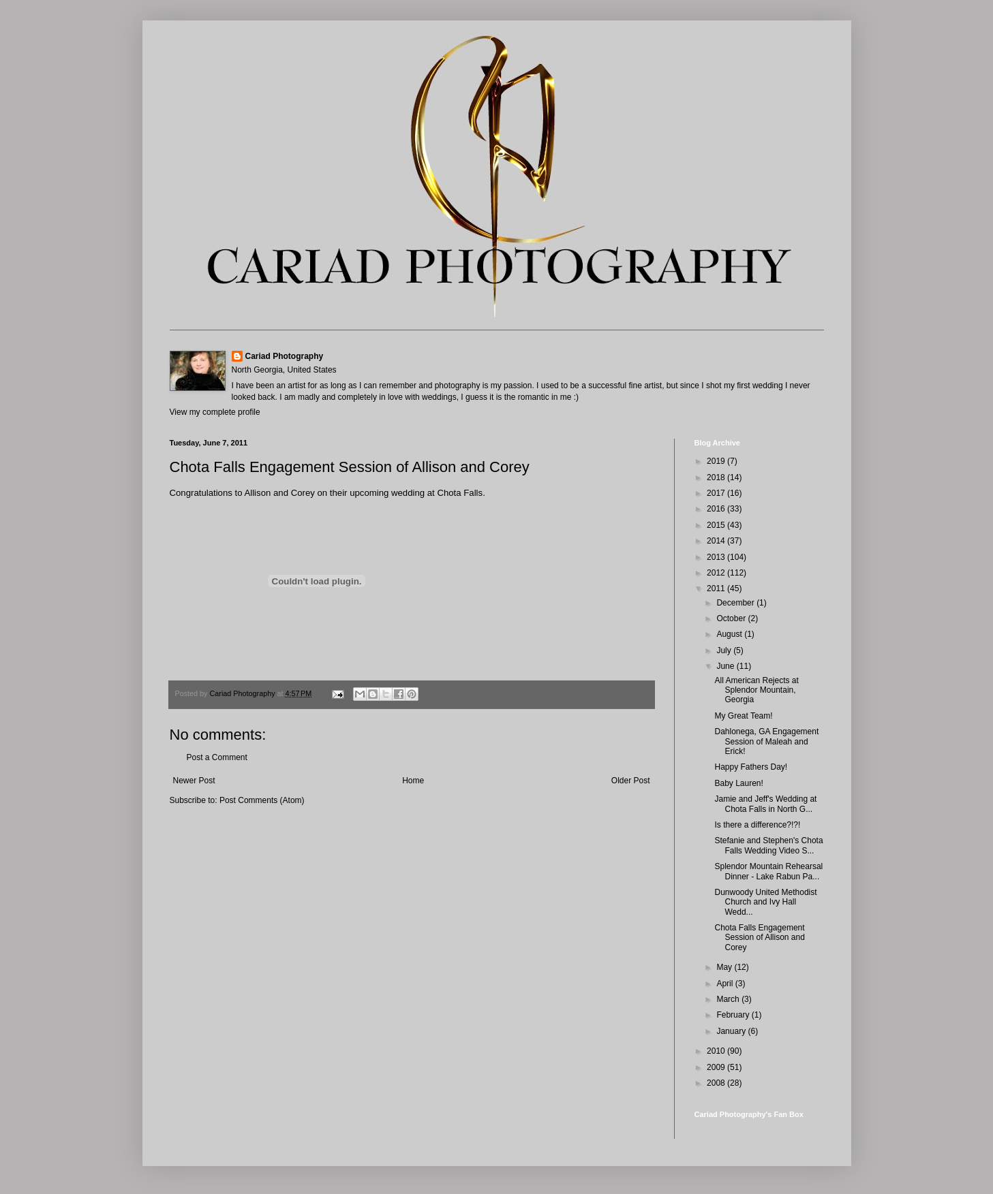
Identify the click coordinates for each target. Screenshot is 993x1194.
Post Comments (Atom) (262, 800)
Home (413, 780)
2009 (717, 1067)
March (729, 999)
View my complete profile (215, 412)
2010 (717, 1051)
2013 (717, 557)
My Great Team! (743, 716)
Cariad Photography (284, 356)
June (726, 666)
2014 (717, 541)
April (725, 983)
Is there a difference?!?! (757, 825)
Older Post (630, 780)
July (724, 650)
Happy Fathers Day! (750, 767)
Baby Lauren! (738, 783)
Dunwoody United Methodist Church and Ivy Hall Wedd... (765, 902)
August (730, 634)
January (732, 1031)
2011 (717, 588)
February (733, 1015)
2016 (717, 509)
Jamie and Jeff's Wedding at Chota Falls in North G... (765, 803)
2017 (717, 493)
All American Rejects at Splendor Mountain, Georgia (756, 690)
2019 (717, 461)
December (736, 603)
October (732, 618)
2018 (717, 477)
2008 (717, 1083)
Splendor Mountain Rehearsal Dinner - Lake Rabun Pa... (768, 871)
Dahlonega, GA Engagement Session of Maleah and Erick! (766, 741)
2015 (717, 525)
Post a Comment (217, 757)
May (725, 967)
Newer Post (194, 780)
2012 (717, 573)
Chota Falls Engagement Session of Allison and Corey (759, 937)
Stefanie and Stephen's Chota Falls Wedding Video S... (768, 845)
